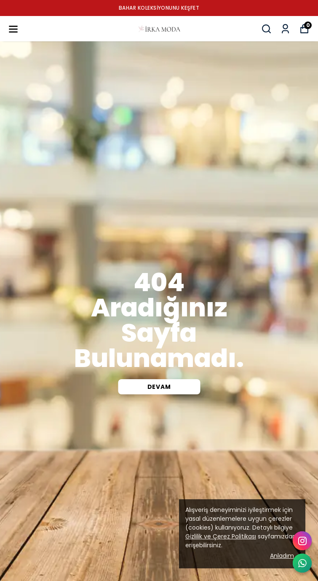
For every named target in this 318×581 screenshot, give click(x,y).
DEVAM (159, 387)
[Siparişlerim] (285, 29)
